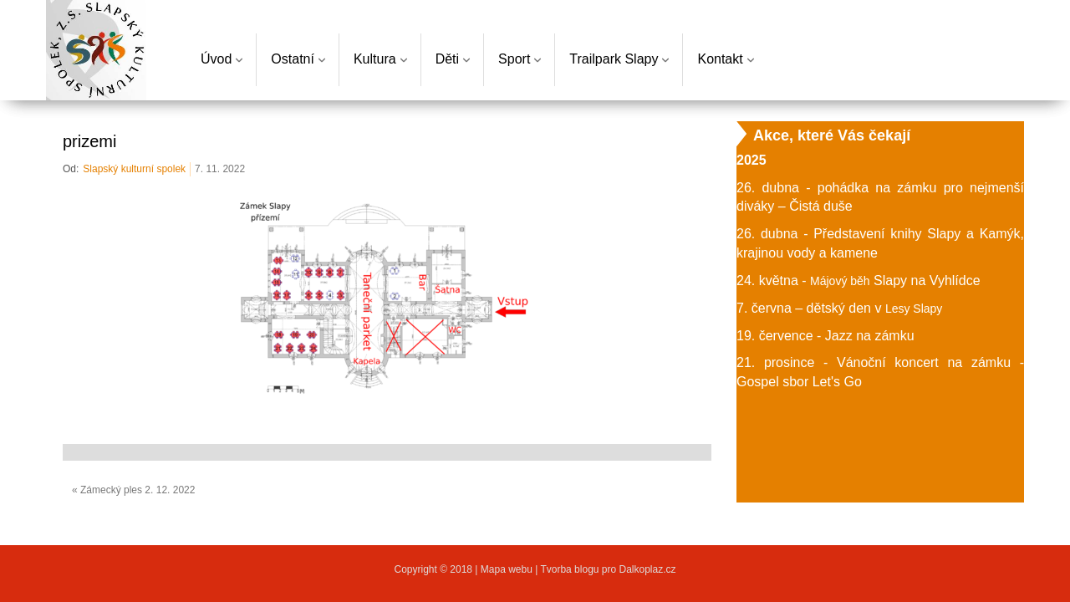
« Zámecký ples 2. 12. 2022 (133, 490)
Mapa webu (508, 569)
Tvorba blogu (569, 569)
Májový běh (840, 281)
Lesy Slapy (913, 308)
